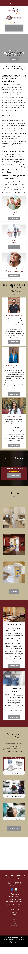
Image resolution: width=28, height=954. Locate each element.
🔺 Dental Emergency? (14, 13)
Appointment (14, 928)
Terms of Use (17, 939)
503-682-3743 (14, 11)
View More (14, 591)
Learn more (14, 218)
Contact (14, 926)
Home (14, 917)
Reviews (14, 923)
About (14, 919)
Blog (14, 921)
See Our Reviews (14, 475)
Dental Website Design (17, 941)
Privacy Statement (8, 939)
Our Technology (14, 828)
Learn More (14, 59)
